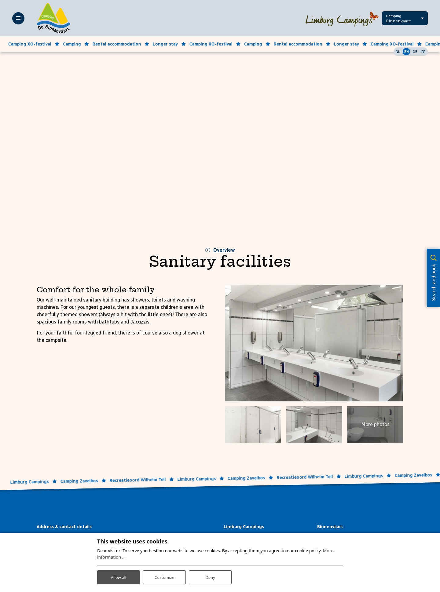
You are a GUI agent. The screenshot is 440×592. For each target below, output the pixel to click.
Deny (210, 576)
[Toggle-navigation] (18, 18)
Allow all (118, 576)
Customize (164, 576)
